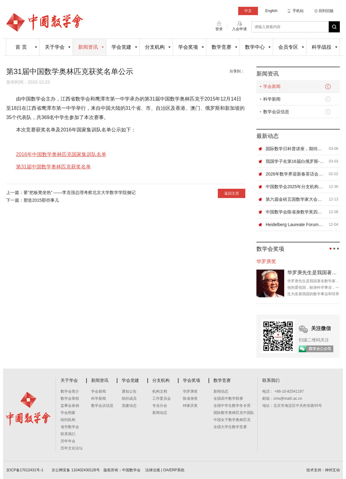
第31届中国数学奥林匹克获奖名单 (53, 166)
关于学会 (55, 47)
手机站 (298, 11)
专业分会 (159, 405)
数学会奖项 (270, 249)
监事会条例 (70, 405)
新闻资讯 (88, 47)
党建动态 (129, 405)
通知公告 (129, 391)
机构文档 (159, 391)
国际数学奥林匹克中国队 (233, 413)
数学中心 (255, 47)
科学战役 (321, 47)
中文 (248, 11)
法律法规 (152, 470)
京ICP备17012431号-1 (25, 470)
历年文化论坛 (72, 448)
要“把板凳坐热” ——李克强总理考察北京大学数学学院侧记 (79, 192)
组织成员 (129, 398)
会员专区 (288, 47)
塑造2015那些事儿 (41, 200)
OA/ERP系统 (173, 470)
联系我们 (68, 434)
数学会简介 (70, 391)
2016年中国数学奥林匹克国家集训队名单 (61, 154)
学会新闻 (272, 86)
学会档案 (68, 413)
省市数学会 (70, 427)
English (271, 11)
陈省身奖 (190, 398)
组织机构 (68, 420)
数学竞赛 (221, 47)
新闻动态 (159, 413)
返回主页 (231, 193)
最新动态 (267, 136)
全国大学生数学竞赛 (230, 427)
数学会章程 (70, 398)
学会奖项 (188, 47)
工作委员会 (161, 398)
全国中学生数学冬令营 (232, 405)
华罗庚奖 (190, 391)
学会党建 (121, 47)
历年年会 (68, 441)
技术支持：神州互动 (323, 470)
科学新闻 (272, 99)
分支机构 (155, 47)
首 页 (21, 47)
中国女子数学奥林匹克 (232, 420)
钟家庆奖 (190, 405)
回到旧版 (326, 11)
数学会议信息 (276, 111)
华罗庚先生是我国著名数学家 (313, 272)
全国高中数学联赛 (228, 398)
